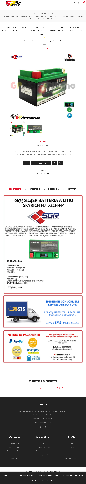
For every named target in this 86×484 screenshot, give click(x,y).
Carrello (72, 455)
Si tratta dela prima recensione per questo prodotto (43, 41)
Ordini (72, 447)
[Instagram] (45, 427)
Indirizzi (72, 451)
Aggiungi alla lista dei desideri (60, 163)
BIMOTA (43, 142)
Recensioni (54, 189)
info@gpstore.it (45, 422)
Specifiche (34, 189)
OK (35, 480)
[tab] (15, 189)
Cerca (43, 443)
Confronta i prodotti (43, 451)
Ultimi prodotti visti (43, 447)
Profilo (71, 443)
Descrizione (15, 189)
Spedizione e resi (14, 443)
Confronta (54, 163)
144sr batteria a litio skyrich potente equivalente (41, 388)
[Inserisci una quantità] (26, 163)
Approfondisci (48, 480)
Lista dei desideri (71, 458)
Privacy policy (14, 447)
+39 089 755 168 (46, 415)
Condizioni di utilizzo (14, 451)
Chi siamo (14, 455)
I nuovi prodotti (43, 455)
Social (43, 170)
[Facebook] (40, 427)
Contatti (72, 189)
